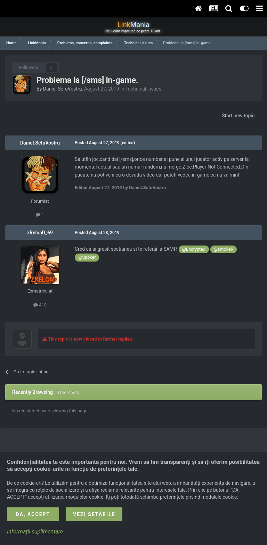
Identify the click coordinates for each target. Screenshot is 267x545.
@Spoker (87, 257)
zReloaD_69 (40, 232)
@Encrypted (193, 249)
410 (40, 304)
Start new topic (238, 115)
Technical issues (143, 89)
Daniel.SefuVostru (62, 89)
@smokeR (224, 249)
